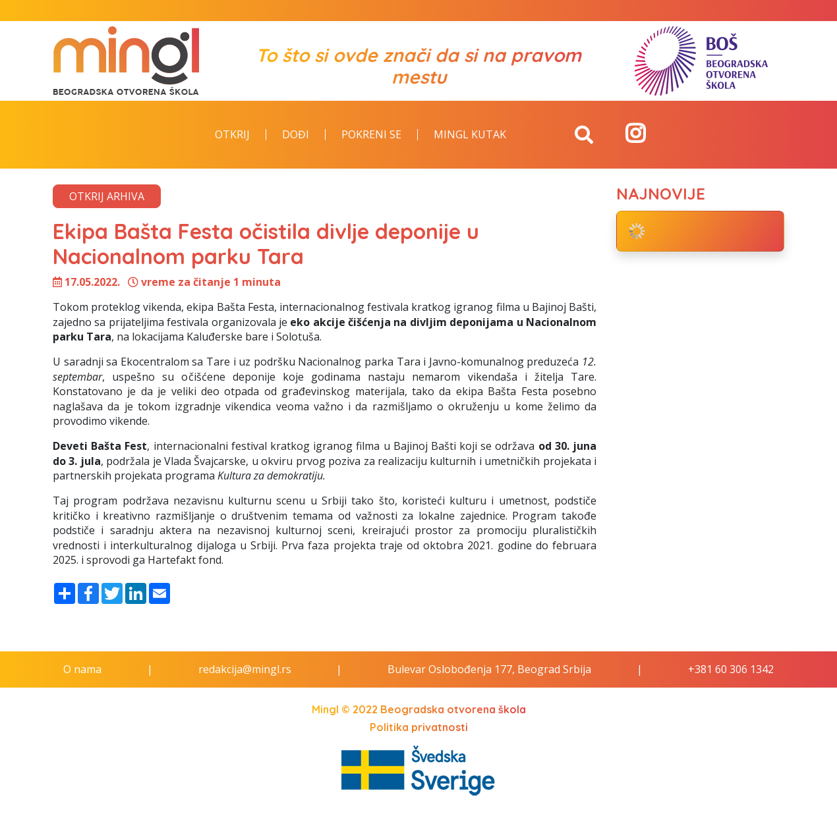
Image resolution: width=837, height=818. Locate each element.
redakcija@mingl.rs (244, 669)
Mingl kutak (470, 135)
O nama (82, 669)
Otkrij (232, 135)
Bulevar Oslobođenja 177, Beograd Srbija (489, 669)
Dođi (295, 135)
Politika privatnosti (419, 727)
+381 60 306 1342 (731, 669)
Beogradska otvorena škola (453, 709)
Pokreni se (371, 135)
